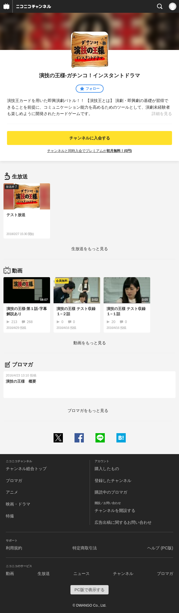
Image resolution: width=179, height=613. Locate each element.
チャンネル (123, 573)
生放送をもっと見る (89, 248)
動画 (10, 573)
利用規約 (14, 548)
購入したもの (107, 468)
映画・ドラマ (18, 504)
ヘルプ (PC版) (160, 548)
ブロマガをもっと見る (88, 410)
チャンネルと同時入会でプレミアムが (89, 151)
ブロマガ (14, 480)
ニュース (81, 573)
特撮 (10, 516)
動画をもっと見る (89, 342)
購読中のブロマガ (111, 492)
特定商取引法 (84, 548)
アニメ (12, 492)
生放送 (44, 573)
